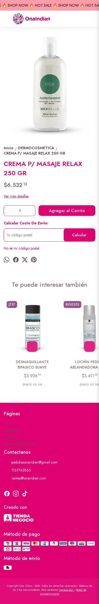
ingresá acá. (66, 590)
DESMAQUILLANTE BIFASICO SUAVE (32, 364)
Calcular (79, 235)
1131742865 (17, 470)
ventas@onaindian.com (25, 478)
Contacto (11, 436)
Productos (11, 430)
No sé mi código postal (21, 248)
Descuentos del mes (19, 443)
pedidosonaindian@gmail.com (31, 462)
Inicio (8, 423)
